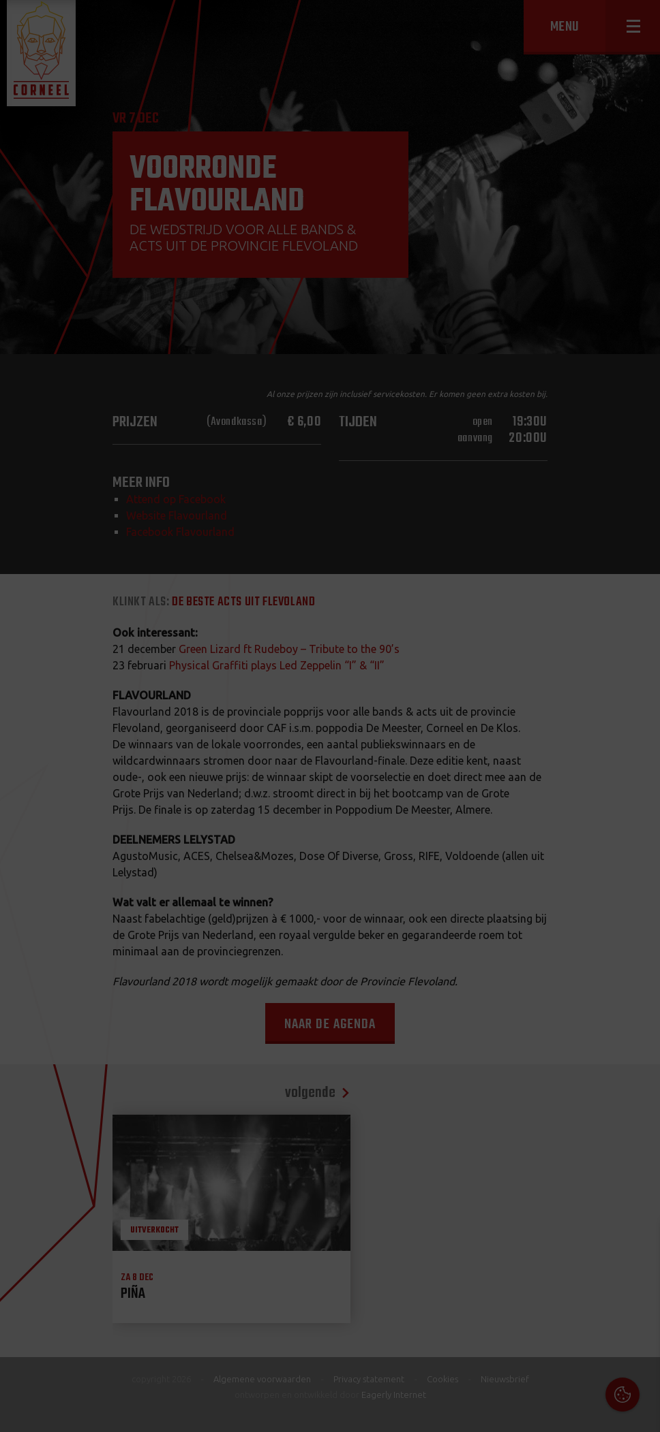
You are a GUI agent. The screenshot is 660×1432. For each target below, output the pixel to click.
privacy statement (591, 1284)
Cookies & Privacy (495, 1247)
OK (639, 1411)
